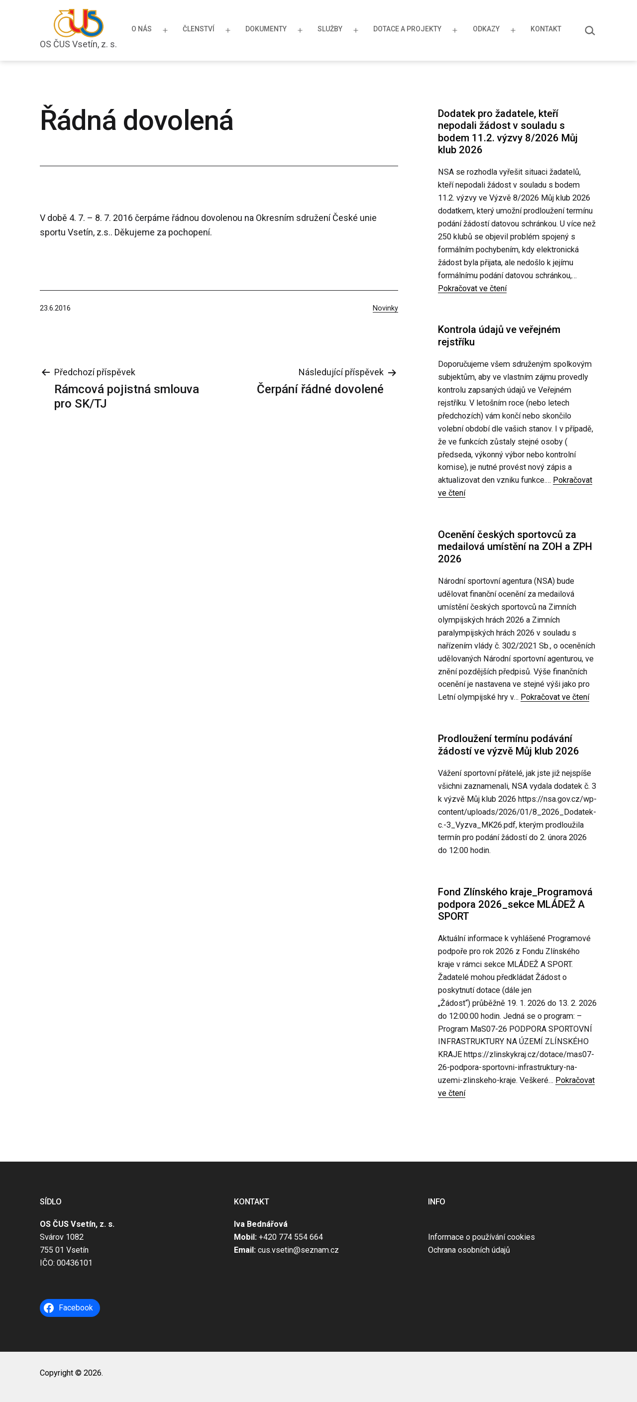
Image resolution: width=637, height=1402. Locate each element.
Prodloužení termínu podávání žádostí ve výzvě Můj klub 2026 (508, 744)
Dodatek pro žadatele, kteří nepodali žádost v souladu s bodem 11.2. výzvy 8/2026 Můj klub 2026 (508, 132)
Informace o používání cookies (481, 1237)
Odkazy (486, 29)
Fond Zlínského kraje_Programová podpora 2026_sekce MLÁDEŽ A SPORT (515, 904)
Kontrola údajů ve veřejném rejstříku (499, 335)
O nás (141, 29)
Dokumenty (266, 29)
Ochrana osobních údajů (469, 1250)
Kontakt (546, 29)
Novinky (385, 308)
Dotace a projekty (407, 29)
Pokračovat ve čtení (472, 288)
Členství (198, 29)
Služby (330, 29)
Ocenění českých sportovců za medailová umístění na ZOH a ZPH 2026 (515, 547)
